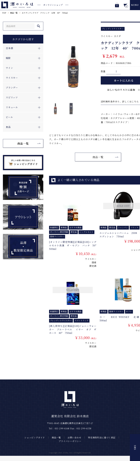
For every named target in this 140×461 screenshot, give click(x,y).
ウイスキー (107, 36)
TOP (4, 12)
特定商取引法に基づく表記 (101, 437)
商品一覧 (14, 12)
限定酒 (92, 265)
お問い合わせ (74, 437)
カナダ (117, 36)
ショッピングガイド (34, 437)
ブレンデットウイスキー (113, 28)
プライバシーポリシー (70, 441)
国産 (94, 262)
